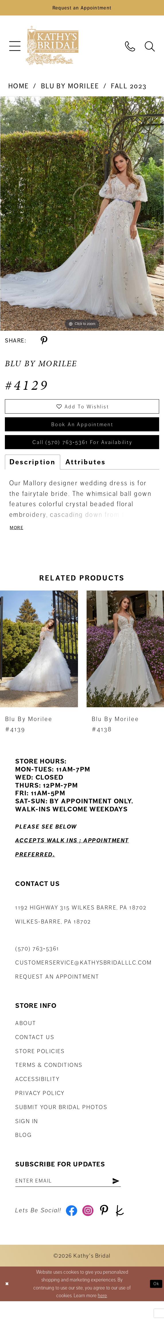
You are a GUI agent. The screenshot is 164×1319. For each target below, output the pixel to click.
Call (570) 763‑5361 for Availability (82, 452)
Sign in (26, 1134)
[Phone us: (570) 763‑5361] (130, 48)
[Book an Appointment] (82, 9)
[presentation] (39, 662)
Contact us (34, 1050)
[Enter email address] (77, 1195)
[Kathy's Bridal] (52, 49)
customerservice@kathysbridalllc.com (83, 976)
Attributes (85, 473)
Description (32, 473)
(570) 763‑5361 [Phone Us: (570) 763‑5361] (37, 962)
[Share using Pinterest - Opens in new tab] (44, 343)
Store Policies (40, 1064)
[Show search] (150, 48)
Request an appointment (57, 990)
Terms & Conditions (48, 1078)
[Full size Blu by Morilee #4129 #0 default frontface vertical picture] (82, 216)
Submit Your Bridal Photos (61, 1120)
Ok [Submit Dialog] (155, 1301)
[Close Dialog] (8, 1301)
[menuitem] (15, 48)
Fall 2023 (129, 89)
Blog (23, 1148)
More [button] (18, 540)
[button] (15, 48)
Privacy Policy (40, 1106)
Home (18, 89)
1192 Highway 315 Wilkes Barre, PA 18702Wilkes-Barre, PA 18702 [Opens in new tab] (81, 928)
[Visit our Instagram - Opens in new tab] (91, 1227)
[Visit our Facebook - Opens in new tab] (72, 1227)
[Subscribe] (134, 1195)
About (25, 1036)
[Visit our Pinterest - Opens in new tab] (109, 1227)
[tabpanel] (82, 216)
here (102, 1313)
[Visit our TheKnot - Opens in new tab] (128, 1227)
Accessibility (37, 1092)
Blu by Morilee (70, 89)
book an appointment (82, 431)
